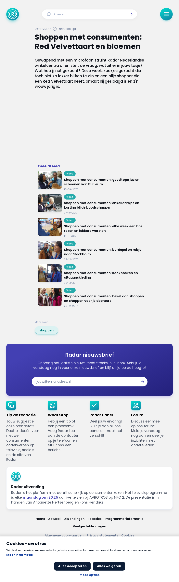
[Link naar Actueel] (54, 519)
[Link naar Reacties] (95, 519)
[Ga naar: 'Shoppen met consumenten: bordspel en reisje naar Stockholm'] (91, 251)
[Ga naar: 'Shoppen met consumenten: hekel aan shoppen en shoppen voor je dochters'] (91, 298)
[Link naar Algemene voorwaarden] (64, 535)
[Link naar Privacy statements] (102, 535)
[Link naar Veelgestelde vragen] (89, 526)
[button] (130, 14)
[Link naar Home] (40, 519)
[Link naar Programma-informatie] (124, 519)
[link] (46, 330)
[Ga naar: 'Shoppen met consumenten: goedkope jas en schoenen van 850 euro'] (91, 181)
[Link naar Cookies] (127, 535)
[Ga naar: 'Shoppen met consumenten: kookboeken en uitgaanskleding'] (91, 274)
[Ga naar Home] (12, 14)
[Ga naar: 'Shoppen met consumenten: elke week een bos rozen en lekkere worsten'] (91, 228)
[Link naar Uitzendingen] (74, 519)
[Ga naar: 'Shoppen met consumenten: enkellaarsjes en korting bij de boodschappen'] (91, 204)
